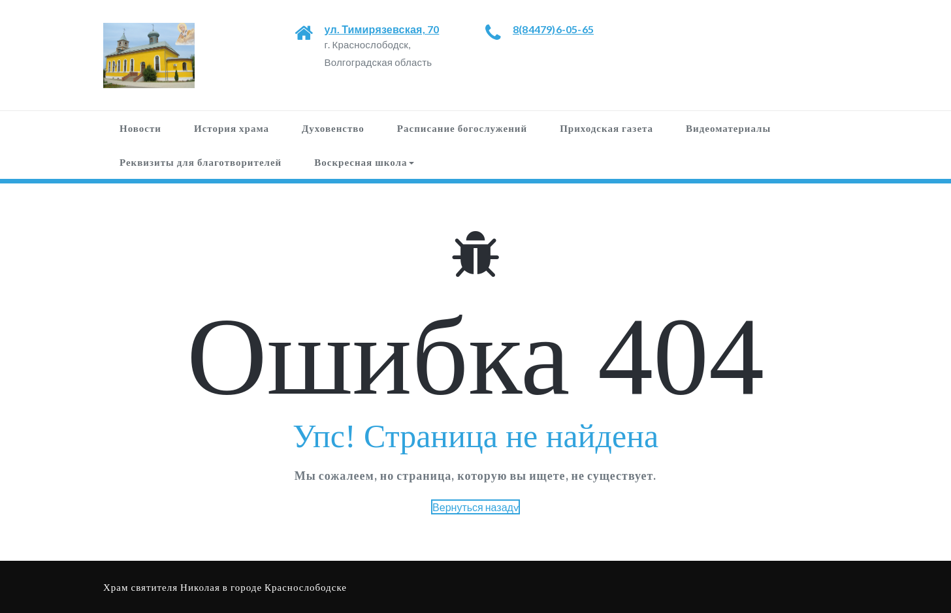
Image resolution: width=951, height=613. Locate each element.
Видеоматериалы (728, 128)
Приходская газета (606, 128)
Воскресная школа (363, 162)
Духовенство (333, 128)
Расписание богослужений (462, 128)
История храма (231, 128)
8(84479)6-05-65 (553, 29)
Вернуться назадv (475, 507)
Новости (140, 128)
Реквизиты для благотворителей (201, 162)
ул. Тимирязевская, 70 (382, 29)
